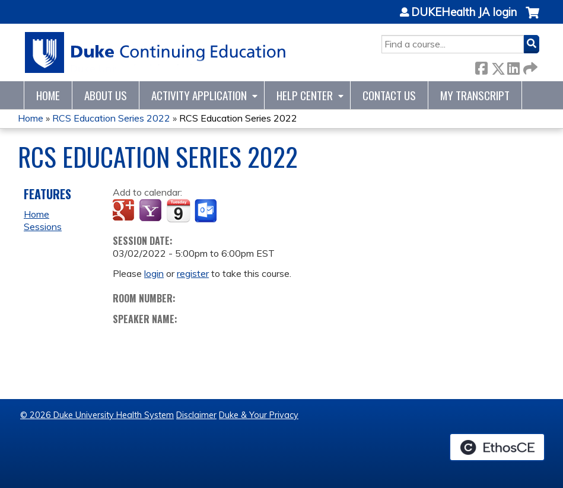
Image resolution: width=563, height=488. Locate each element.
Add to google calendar (125, 211)
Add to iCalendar (178, 210)
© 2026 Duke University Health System (97, 415)
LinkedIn (513, 66)
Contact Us (389, 95)
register (193, 273)
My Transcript (475, 95)
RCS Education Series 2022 (111, 118)
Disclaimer (196, 415)
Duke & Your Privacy (258, 415)
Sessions (43, 226)
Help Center (304, 95)
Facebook (481, 66)
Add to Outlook (207, 211)
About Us (105, 95)
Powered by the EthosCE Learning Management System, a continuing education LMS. (497, 447)
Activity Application (199, 95)
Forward (529, 66)
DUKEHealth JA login (464, 12)
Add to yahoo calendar (151, 211)
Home (48, 95)
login (154, 273)
